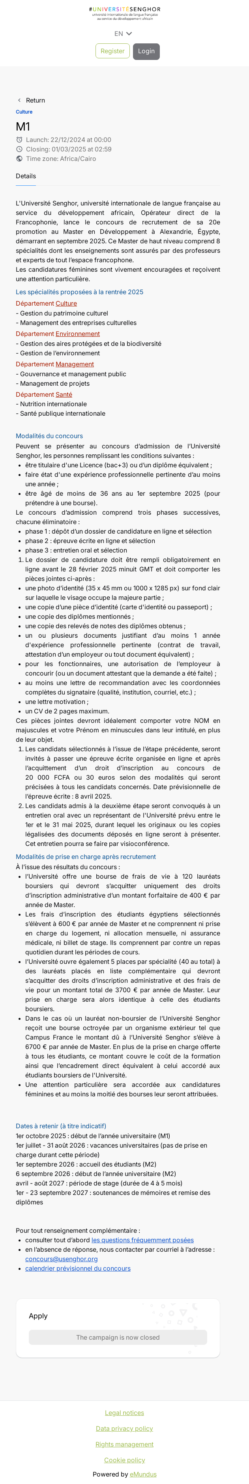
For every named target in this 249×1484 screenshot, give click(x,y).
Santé (64, 392)
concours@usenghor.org (61, 1257)
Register (113, 51)
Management (75, 362)
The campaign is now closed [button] (118, 1335)
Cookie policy (124, 1458)
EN (124, 33)
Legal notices (124, 1411)
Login (146, 51)
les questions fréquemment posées (143, 1238)
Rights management (124, 1442)
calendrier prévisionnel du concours (78, 1266)
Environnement (78, 332)
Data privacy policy (124, 1426)
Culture (66, 302)
